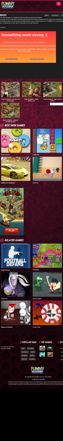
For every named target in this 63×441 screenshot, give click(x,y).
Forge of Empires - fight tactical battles (39, 89)
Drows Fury (4, 271)
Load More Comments (56, 95)
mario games (31, 321)
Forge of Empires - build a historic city (23, 89)
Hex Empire (36, 242)
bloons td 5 (24, 332)
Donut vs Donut (5, 127)
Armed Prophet (37, 271)
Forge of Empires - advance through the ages (55, 90)
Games (39, 15)
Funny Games (48, 15)
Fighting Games (58, 15)
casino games (25, 325)
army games (24, 328)
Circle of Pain (36, 300)
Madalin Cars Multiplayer (8, 156)
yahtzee (33, 325)
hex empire (32, 332)
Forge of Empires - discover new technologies (8, 90)
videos (23, 321)
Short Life (35, 156)
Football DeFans (5, 243)
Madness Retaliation (7, 300)
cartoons (32, 328)
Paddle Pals (36, 127)
